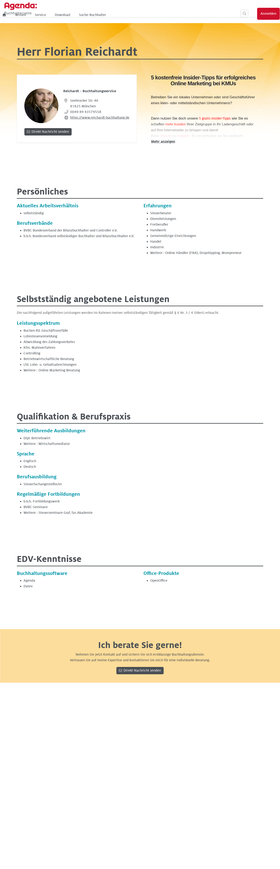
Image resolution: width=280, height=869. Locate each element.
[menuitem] (73, 15)
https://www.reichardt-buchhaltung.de (99, 118)
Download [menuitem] (130, 15)
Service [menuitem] (108, 15)
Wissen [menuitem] (88, 15)
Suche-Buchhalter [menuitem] (160, 15)
